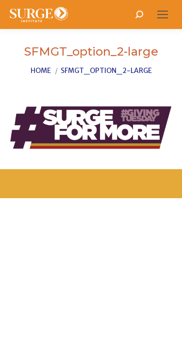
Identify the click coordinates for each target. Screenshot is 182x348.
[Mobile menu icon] (162, 14)
